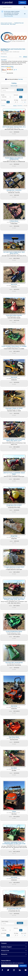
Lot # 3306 (9, 222)
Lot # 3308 (9, 316)
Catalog (13, 83)
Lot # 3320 (9, 738)
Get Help (20, 79)
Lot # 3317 (9, 600)
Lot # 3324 (9, 878)
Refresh (3, 105)
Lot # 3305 (9, 191)
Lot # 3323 (9, 844)
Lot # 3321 (9, 769)
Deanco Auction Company (6, 23)
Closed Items (19, 105)
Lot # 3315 (9, 568)
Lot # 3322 (9, 812)
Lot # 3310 (9, 409)
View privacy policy (8, 16)
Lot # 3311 (9, 441)
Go (21, 97)
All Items (14, 105)
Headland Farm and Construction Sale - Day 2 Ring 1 (12, 23)
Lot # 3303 (9, 128)
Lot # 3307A (9, 285)
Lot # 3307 (9, 254)
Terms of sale (14, 85)
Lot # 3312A (8, 506)
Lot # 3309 (9, 347)
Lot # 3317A (8, 632)
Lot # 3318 (9, 663)
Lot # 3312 (9, 475)
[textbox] (8, 90)
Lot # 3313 (9, 537)
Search (20, 89)
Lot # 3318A (8, 707)
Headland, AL (4, 56)
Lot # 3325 (9, 909)
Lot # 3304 (9, 160)
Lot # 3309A (9, 378)
